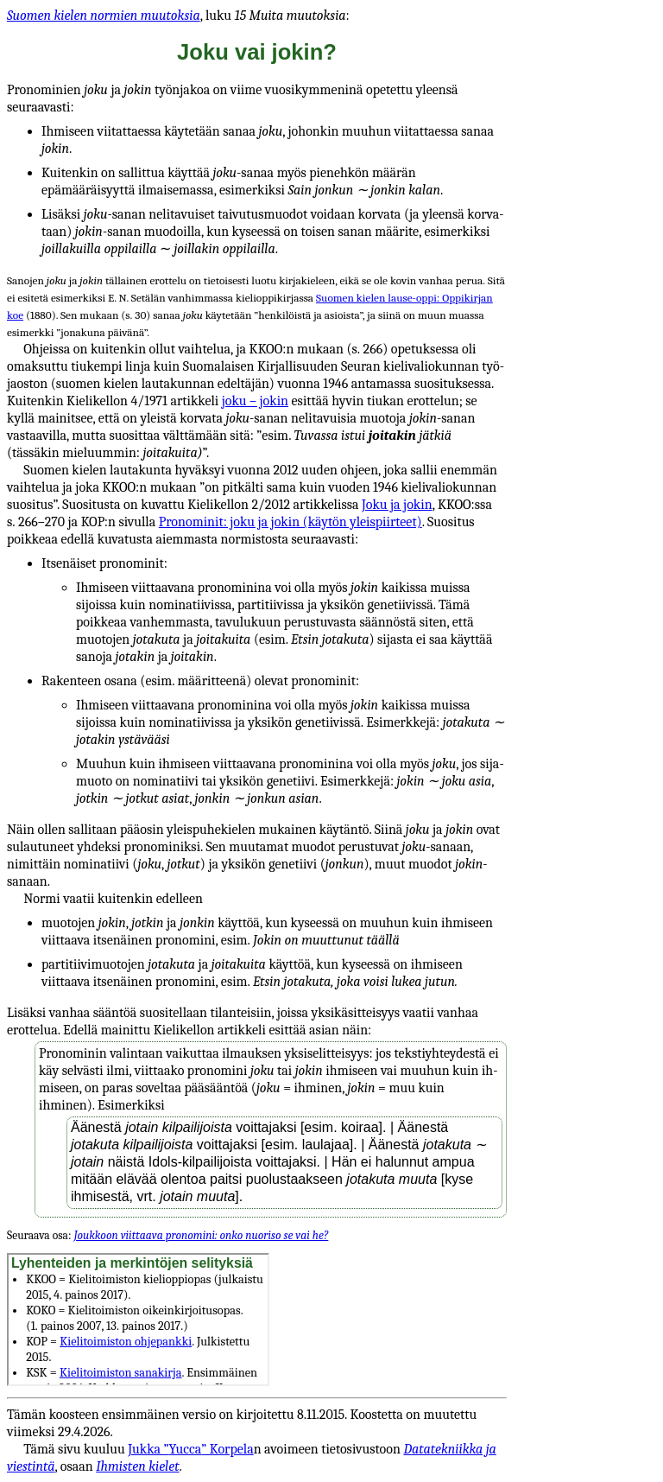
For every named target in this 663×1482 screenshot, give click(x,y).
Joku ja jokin (397, 504)
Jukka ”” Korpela (191, 1449)
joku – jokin (255, 401)
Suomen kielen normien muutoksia (103, 15)
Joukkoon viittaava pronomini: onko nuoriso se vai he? (200, 1235)
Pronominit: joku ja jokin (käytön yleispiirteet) (290, 522)
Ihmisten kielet (137, 1466)
